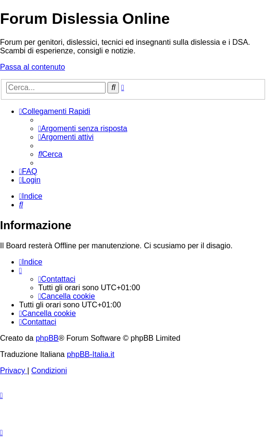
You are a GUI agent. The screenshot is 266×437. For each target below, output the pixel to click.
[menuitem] (82, 128)
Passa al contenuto (32, 67)
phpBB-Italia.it (91, 354)
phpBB (47, 338)
